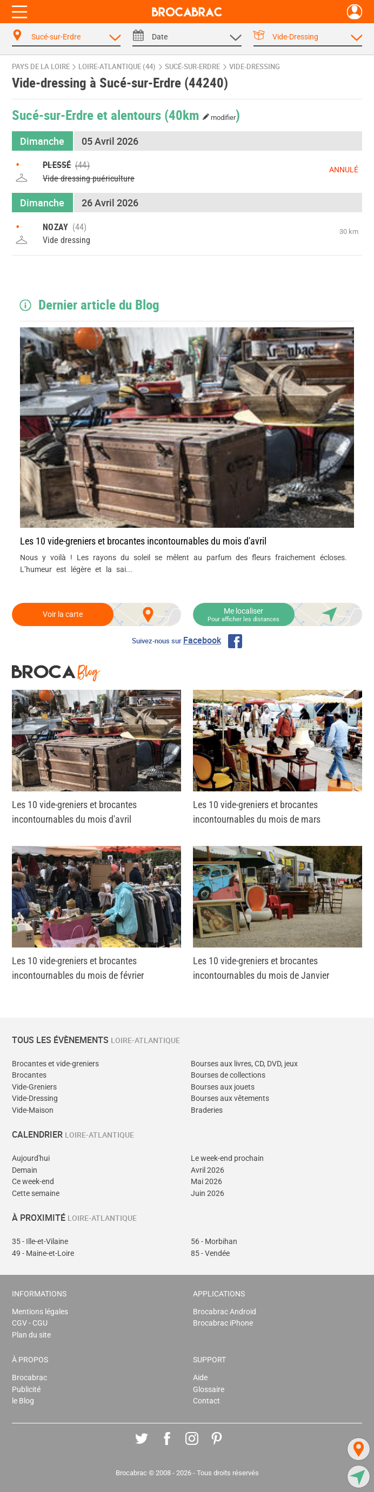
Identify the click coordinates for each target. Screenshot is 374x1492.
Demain (24, 1170)
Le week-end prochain (227, 1158)
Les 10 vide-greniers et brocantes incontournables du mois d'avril (143, 541)
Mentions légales (40, 1311)
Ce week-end (33, 1181)
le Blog (23, 1401)
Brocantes (29, 1075)
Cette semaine (35, 1193)
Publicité (26, 1389)
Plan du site (31, 1335)
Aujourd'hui (31, 1158)
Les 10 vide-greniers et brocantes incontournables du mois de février (78, 968)
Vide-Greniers (34, 1087)
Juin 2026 (207, 1193)
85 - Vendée (210, 1253)
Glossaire (208, 1389)
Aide (200, 1377)
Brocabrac (29, 1377)
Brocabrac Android (224, 1311)
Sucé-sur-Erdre (192, 66)
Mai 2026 (206, 1181)
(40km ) (202, 114)
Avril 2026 (207, 1170)
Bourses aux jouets (223, 1087)
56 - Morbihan (214, 1241)
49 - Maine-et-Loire (43, 1253)
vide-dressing (254, 66)
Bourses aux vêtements (230, 1098)
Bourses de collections (228, 1075)
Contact (206, 1401)
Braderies (207, 1110)
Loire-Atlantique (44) (117, 66)
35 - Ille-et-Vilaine (40, 1241)
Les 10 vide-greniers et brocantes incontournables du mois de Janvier (261, 968)
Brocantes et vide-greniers (55, 1063)
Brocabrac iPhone (223, 1323)
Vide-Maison (33, 1110)
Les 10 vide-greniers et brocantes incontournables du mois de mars (256, 812)
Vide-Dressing (35, 1098)
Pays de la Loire (41, 66)
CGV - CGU (30, 1323)
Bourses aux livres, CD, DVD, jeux (244, 1063)
